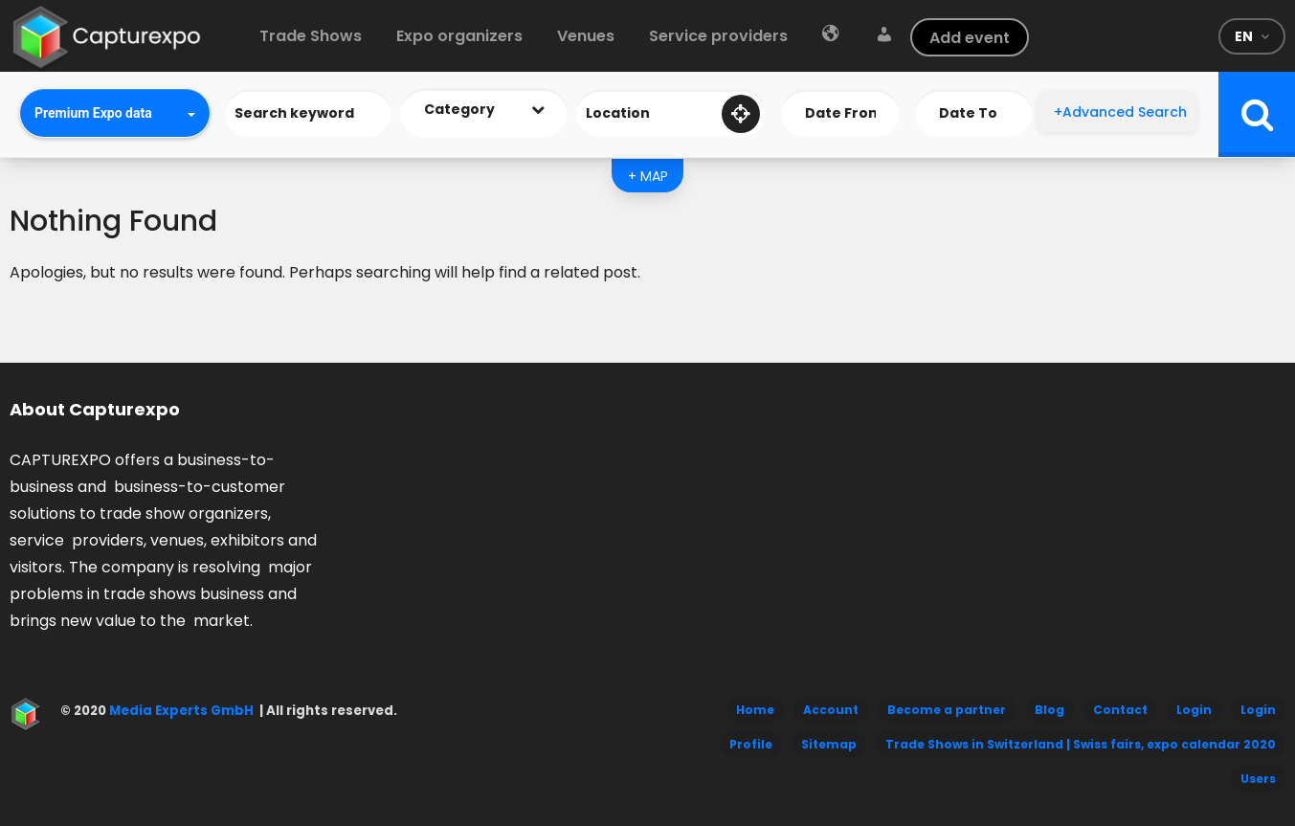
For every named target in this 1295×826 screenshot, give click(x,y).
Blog (1049, 710)
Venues (585, 36)
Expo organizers (459, 36)
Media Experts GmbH (180, 711)
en (1244, 36)
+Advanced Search (1120, 112)
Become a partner (946, 710)
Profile (750, 744)
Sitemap (829, 744)
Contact (1120, 710)
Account (831, 710)
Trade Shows (310, 36)
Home (755, 710)
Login (1194, 710)
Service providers (718, 36)
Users (1258, 778)
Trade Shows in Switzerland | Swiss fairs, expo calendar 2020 (1080, 744)
